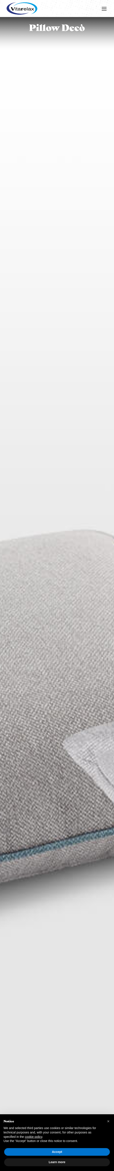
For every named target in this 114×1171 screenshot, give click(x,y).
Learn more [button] (57, 1162)
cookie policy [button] (33, 1136)
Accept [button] (57, 1152)
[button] (108, 1121)
